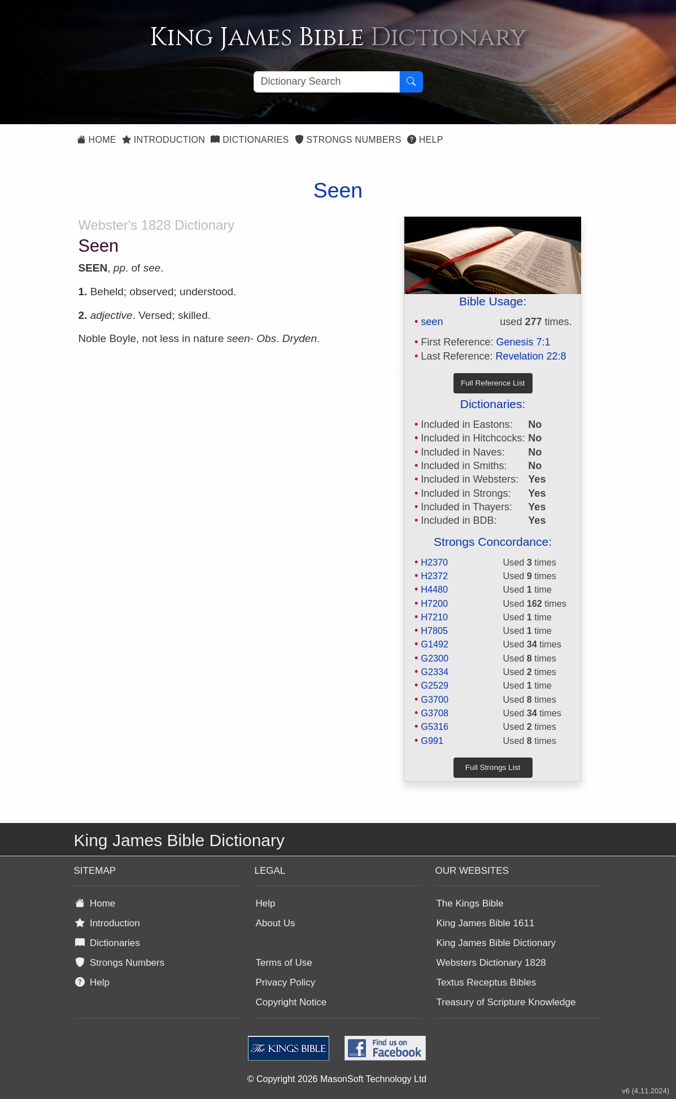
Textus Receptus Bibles (486, 982)
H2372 (434, 576)
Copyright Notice (290, 1002)
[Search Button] (411, 82)
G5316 (434, 726)
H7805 (434, 630)
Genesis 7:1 (523, 342)
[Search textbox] (327, 82)
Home (96, 140)
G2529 (434, 685)
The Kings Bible (469, 903)
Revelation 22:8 (530, 356)
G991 (432, 740)
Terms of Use (283, 962)
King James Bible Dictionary (496, 943)
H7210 (434, 617)
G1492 (434, 644)
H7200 (434, 603)
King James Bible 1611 (485, 923)
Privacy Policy (285, 982)
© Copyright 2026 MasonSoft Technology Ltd (336, 1079)
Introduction (163, 140)
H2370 (434, 562)
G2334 (434, 672)
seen (432, 321)
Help (425, 140)
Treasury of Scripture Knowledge (505, 1002)
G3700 (434, 699)
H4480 (434, 589)
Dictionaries (250, 140)
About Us (275, 923)
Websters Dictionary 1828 (491, 962)
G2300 (434, 658)
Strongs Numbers (348, 140)
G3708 (434, 713)
